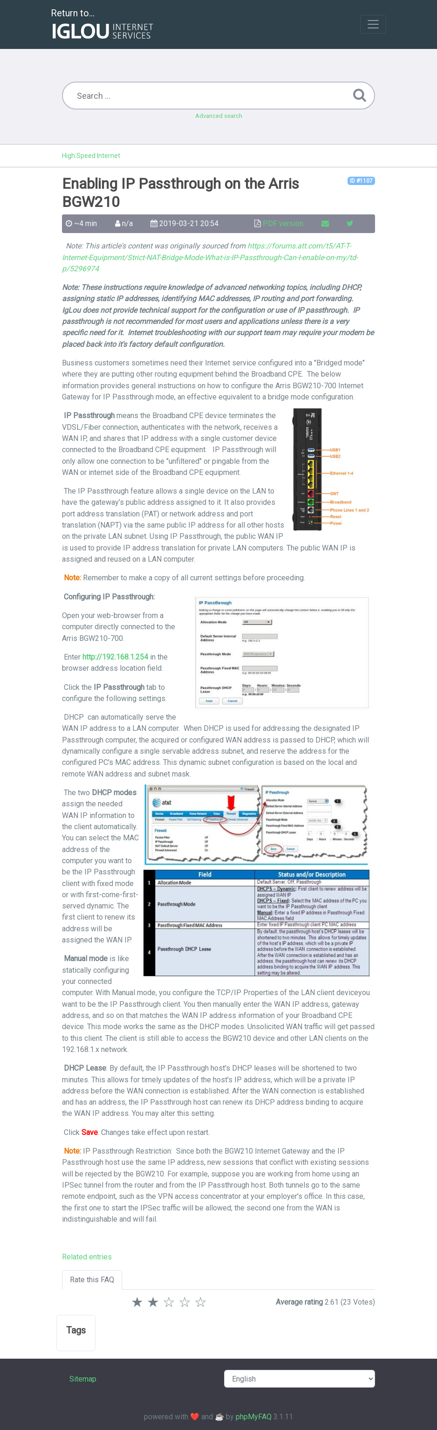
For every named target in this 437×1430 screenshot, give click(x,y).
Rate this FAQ (92, 1279)
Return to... (103, 24)
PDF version (283, 223)
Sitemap (82, 1379)
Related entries (87, 1256)
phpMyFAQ (254, 1416)
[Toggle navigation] (373, 24)
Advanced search (218, 115)
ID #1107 (361, 181)
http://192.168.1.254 (115, 657)
